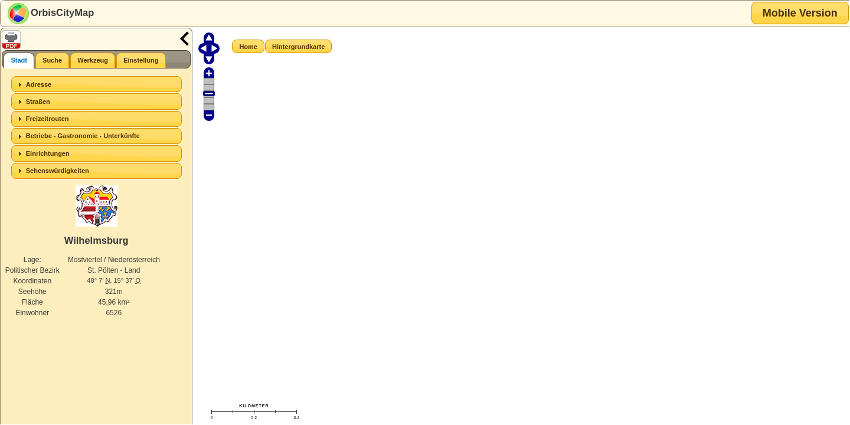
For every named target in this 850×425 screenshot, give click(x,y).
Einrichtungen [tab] (42, 153)
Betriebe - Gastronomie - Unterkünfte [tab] (77, 136)
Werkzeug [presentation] (92, 60)
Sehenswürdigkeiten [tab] (52, 170)
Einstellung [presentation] (140, 60)
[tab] (19, 60)
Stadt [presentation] (19, 60)
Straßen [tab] (32, 101)
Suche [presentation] (52, 60)
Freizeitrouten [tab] (41, 118)
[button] (800, 13)
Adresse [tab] (33, 84)
